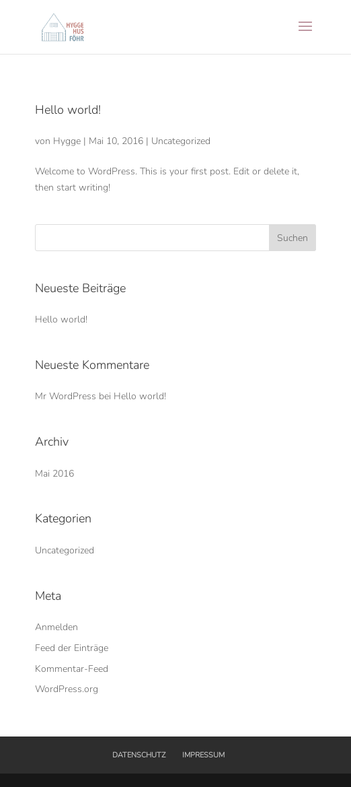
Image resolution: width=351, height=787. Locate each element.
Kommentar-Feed (71, 668)
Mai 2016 (54, 473)
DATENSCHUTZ (138, 755)
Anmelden (56, 627)
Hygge (67, 141)
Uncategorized (180, 141)
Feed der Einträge (71, 648)
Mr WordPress (65, 396)
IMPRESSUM (203, 755)
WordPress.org (66, 689)
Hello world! (68, 110)
